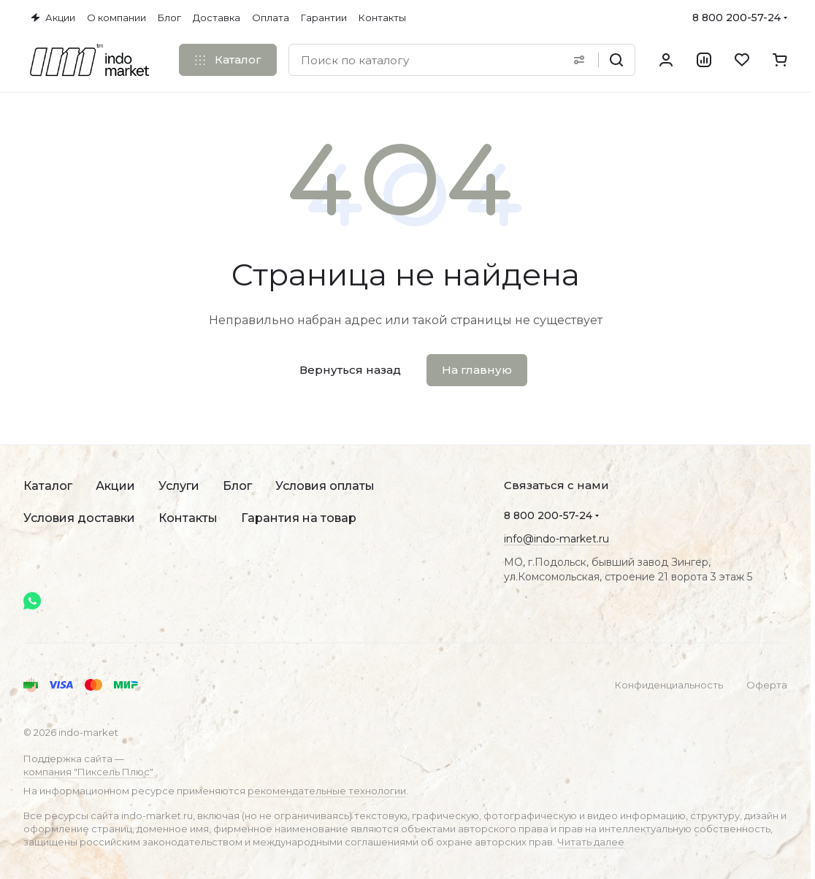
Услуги (178, 486)
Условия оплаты (325, 486)
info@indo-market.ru (556, 538)
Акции (115, 486)
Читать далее (590, 842)
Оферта (766, 685)
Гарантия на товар (298, 518)
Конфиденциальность (669, 685)
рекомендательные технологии (327, 791)
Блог (237, 486)
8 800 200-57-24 (736, 17)
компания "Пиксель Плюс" (88, 772)
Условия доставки (79, 518)
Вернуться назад (350, 370)
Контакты (188, 518)
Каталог (47, 486)
